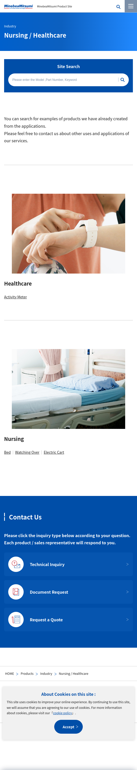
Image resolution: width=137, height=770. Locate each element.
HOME (9, 673)
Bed (7, 452)
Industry (46, 673)
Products (27, 673)
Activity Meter (15, 296)
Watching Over (27, 452)
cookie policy (62, 713)
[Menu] (131, 6)
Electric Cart (54, 452)
